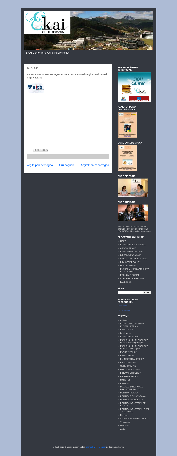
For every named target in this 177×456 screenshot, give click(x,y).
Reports (124, 415)
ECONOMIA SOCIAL (129, 275)
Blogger (102, 447)
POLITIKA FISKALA (129, 393)
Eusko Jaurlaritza (128, 362)
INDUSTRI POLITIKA (130, 369)
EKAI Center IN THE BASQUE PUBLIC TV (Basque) (134, 347)
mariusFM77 (92, 447)
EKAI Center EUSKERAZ (131, 252)
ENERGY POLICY (128, 352)
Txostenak (125, 422)
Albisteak (124, 320)
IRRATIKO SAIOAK (129, 376)
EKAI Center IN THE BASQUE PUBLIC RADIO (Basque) (134, 341)
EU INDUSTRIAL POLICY (132, 359)
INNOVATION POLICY (130, 373)
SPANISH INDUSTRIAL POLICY (135, 418)
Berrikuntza (125, 333)
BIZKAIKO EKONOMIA (130, 255)
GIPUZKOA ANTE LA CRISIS (133, 258)
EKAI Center (122, 306)
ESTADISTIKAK (127, 355)
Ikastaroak (125, 380)
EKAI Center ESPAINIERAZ (133, 244)
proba (122, 429)
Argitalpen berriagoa (40, 165)
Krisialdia (124, 383)
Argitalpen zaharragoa (95, 165)
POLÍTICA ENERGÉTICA (131, 399)
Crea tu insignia (124, 310)
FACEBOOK (126, 282)
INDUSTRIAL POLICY (130, 262)
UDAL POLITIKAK (128, 265)
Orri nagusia (67, 165)
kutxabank (125, 425)
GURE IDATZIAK (128, 366)
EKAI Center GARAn (129, 336)
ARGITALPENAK (128, 248)
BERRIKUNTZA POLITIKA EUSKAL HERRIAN (132, 325)
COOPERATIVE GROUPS (132, 278)
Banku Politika (126, 330)
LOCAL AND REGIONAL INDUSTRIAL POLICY (131, 388)
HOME (123, 241)
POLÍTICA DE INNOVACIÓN (133, 396)
